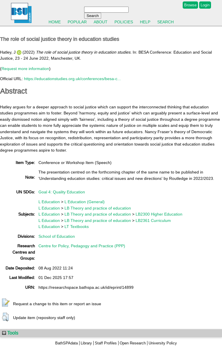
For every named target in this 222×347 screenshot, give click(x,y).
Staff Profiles (106, 343)
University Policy (163, 343)
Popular (77, 22)
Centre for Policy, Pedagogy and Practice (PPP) (81, 246)
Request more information (25, 68)
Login (205, 5)
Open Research (133, 343)
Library (86, 343)
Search (165, 22)
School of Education (56, 236)
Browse (190, 5)
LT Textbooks (76, 226)
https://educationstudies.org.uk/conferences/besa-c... (72, 78)
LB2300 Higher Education (159, 214)
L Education (49, 201)
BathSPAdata (66, 343)
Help (145, 22)
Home (55, 22)
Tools (10, 332)
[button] (6, 303)
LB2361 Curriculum (153, 220)
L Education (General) (84, 201)
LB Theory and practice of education (97, 208)
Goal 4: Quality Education (61, 192)
